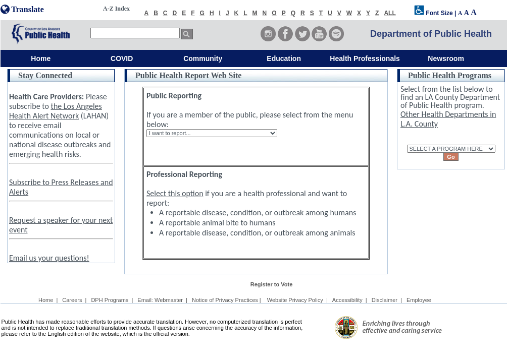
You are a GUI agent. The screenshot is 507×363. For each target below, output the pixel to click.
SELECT (451, 140)
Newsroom (446, 58)
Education (284, 58)
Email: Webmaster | (162, 300)
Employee (419, 300)
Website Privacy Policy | (297, 300)
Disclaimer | (387, 300)
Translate (22, 9)
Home (40, 58)
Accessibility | (349, 300)
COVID (122, 58)
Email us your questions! (49, 258)
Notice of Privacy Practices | (227, 300)
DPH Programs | (112, 300)
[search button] (187, 34)
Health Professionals (365, 58)
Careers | (74, 300)
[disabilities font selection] (419, 13)
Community (202, 58)
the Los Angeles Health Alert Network (55, 110)
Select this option (175, 193)
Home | (48, 300)
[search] (135, 33)
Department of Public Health (431, 34)
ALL (389, 13)
